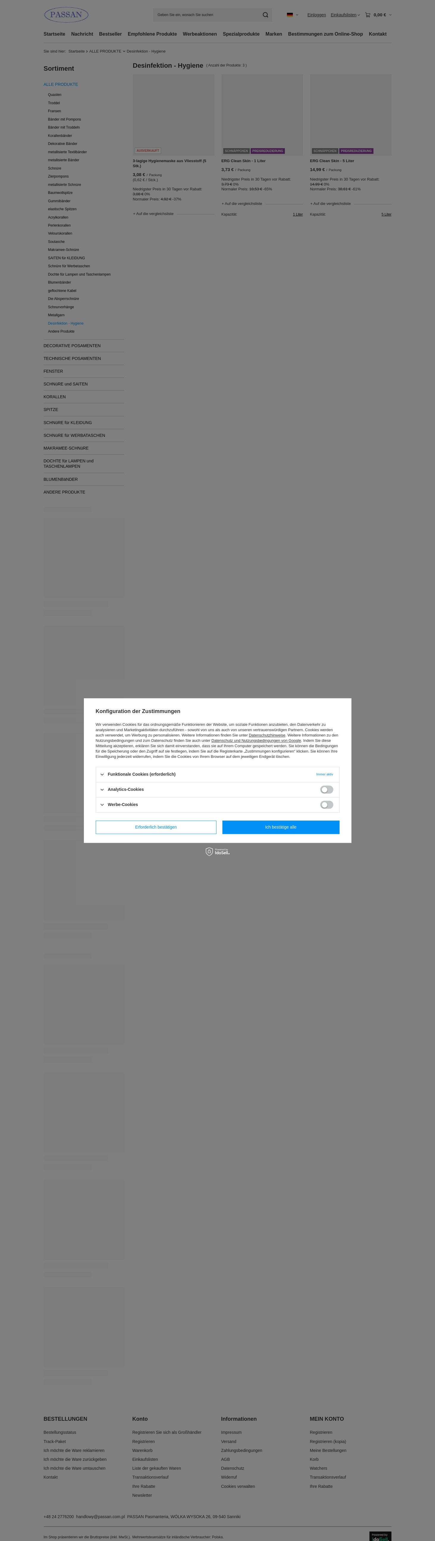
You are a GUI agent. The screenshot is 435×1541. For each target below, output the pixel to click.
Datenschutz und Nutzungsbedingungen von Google (256, 740)
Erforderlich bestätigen (156, 827)
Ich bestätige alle (280, 827)
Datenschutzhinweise (267, 735)
